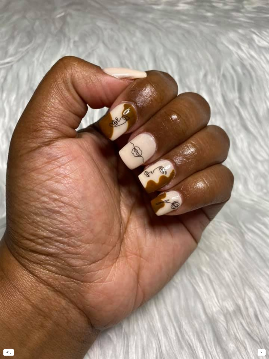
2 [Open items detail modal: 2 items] (8, 353)
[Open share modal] (262, 352)
